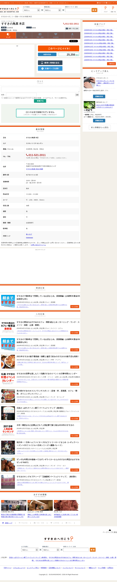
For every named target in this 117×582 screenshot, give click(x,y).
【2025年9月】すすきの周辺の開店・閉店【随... (98, 53)
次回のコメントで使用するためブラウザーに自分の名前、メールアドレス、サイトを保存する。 (36, 98)
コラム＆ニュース (19, 568)
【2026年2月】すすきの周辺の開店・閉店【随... (98, 36)
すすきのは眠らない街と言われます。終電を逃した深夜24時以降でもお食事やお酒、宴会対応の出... (42, 306)
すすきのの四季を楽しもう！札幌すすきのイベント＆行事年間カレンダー (60, 561)
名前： (3, 95)
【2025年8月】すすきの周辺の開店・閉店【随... (98, 56)
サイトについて (80, 568)
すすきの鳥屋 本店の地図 (34, 170)
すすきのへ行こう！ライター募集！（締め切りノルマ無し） (105, 83)
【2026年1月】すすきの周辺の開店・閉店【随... (98, 40)
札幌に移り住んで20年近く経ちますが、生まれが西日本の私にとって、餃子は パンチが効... (42, 364)
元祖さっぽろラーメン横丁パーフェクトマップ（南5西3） (28, 558)
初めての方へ (102, 3)
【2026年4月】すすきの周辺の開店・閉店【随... (98, 30)
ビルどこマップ (112, 3)
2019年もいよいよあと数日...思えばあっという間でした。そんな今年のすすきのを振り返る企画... (42, 433)
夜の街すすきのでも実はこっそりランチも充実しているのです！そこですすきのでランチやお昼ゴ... (42, 401)
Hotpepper (29, 238)
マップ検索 (101, 568)
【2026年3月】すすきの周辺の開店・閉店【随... (98, 33)
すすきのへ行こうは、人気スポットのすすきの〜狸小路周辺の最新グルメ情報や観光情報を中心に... (42, 381)
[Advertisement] (17, 61)
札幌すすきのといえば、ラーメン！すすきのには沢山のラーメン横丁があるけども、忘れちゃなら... (42, 418)
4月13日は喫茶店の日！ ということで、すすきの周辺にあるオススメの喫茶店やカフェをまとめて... (42, 333)
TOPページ (7, 568)
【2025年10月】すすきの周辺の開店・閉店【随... (99, 50)
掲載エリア (92, 568)
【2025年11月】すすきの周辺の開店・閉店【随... (99, 46)
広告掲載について (55, 568)
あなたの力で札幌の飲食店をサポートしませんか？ (105, 106)
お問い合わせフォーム (38, 245)
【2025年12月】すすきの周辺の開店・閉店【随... (99, 43)
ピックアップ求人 (33, 568)
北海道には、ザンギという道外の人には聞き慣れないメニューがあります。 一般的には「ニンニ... (43, 470)
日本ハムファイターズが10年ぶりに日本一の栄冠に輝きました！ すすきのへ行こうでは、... (42, 453)
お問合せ (110, 568)
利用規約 (44, 568)
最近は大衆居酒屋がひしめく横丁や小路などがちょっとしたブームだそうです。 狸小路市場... (43, 484)
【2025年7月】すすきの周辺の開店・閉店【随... (98, 60)
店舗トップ (8, 35)
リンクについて (68, 568)
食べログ (29, 235)
